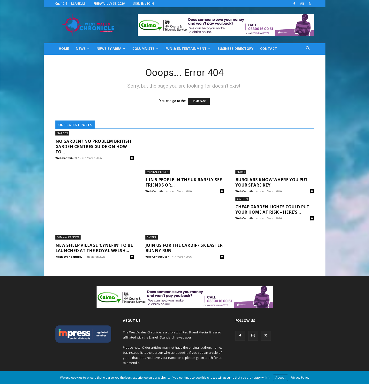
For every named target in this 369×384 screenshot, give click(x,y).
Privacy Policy (300, 377)
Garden (62, 133)
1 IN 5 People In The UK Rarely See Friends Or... (183, 182)
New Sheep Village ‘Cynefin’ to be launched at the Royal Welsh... (94, 247)
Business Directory (235, 48)
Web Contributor (67, 158)
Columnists (145, 48)
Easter (151, 237)
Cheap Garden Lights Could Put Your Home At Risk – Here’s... (272, 209)
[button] (308, 49)
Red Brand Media (195, 332)
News (83, 48)
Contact (268, 48)
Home (64, 48)
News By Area (111, 48)
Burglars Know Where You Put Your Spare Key (271, 182)
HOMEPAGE (199, 101)
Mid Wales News (68, 237)
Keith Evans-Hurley (68, 256)
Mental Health (157, 171)
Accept (280, 377)
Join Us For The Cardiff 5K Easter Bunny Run (184, 247)
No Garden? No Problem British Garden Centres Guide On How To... (93, 146)
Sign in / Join (143, 3)
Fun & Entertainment (188, 48)
